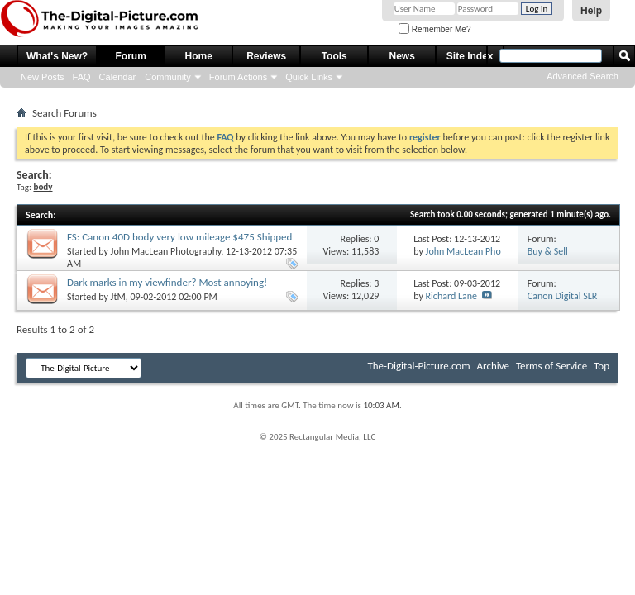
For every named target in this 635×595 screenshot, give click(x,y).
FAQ (82, 77)
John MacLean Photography (166, 251)
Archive (493, 365)
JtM (118, 296)
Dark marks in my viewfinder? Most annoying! (167, 282)
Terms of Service (551, 365)
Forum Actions (238, 77)
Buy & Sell (548, 251)
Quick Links (308, 77)
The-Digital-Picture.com (418, 365)
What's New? (57, 56)
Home (198, 56)
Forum (131, 56)
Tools (334, 56)
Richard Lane (452, 296)
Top (601, 365)
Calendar (117, 77)
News (402, 56)
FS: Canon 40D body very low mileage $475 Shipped (179, 237)
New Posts (42, 77)
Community (168, 77)
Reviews (266, 56)
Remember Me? (434, 29)
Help (591, 11)
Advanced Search (582, 76)
